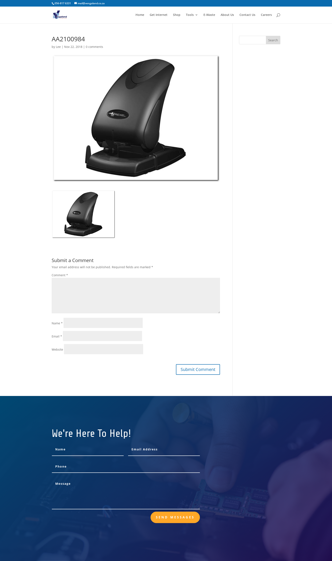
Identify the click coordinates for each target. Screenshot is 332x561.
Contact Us (247, 15)
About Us (227, 15)
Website (57, 349)
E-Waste (209, 15)
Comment (60, 275)
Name (57, 323)
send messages (175, 517)
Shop (176, 15)
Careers (266, 15)
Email (57, 336)
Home (140, 15)
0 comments (94, 47)
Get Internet (158, 15)
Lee (58, 47)
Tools (190, 15)
